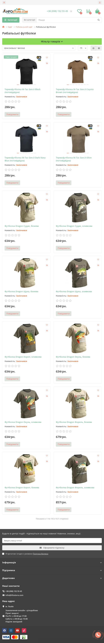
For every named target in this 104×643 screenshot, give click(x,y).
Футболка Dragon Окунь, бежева (73, 356)
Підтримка (52, 570)
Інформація (52, 562)
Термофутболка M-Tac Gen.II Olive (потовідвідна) (74, 159)
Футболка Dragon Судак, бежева (22, 226)
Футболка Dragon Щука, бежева (21, 291)
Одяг (10, 27)
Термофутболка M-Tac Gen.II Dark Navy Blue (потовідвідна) (25, 159)
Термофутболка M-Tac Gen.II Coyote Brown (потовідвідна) (75, 91)
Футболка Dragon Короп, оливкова (23, 356)
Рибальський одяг (24, 27)
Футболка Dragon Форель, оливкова (75, 487)
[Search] (69, 20)
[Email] (52, 540)
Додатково (52, 578)
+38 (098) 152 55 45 (13, 591)
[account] (100, 2)
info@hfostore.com (14, 595)
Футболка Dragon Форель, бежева (74, 422)
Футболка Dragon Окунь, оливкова (23, 422)
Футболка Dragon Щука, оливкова (74, 291)
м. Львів (9, 606)
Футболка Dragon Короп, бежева (22, 487)
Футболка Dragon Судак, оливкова (74, 226)
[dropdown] (4, 2)
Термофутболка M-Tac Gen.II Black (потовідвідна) (22, 91)
